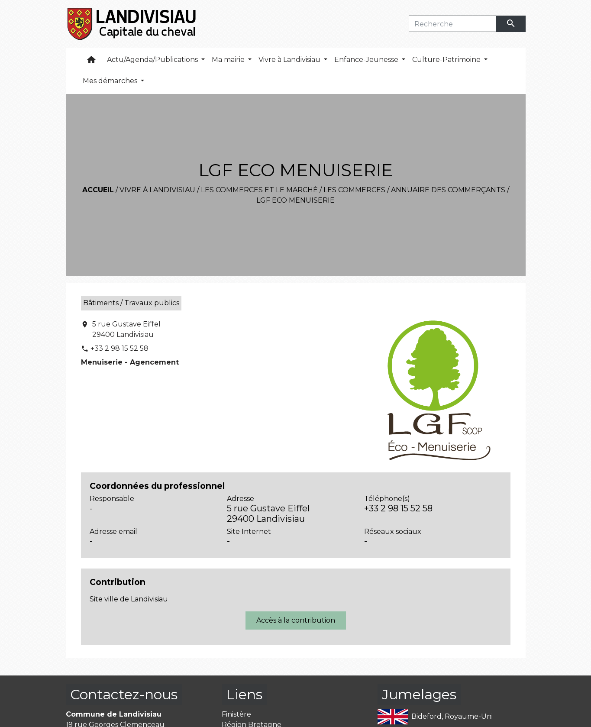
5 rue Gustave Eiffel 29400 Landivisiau (126, 329)
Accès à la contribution (295, 620)
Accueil (98, 190)
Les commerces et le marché (259, 190)
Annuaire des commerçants (448, 190)
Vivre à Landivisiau (157, 190)
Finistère (236, 714)
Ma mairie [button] (229, 59)
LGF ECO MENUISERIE (295, 200)
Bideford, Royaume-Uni (435, 716)
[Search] (453, 24)
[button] (91, 61)
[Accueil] (132, 23)
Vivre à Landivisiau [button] (290, 59)
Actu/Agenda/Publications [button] (153, 59)
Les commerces (354, 190)
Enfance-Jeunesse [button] (367, 59)
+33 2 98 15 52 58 (119, 348)
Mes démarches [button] (111, 81)
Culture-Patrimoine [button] (447, 59)
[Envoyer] (511, 24)
